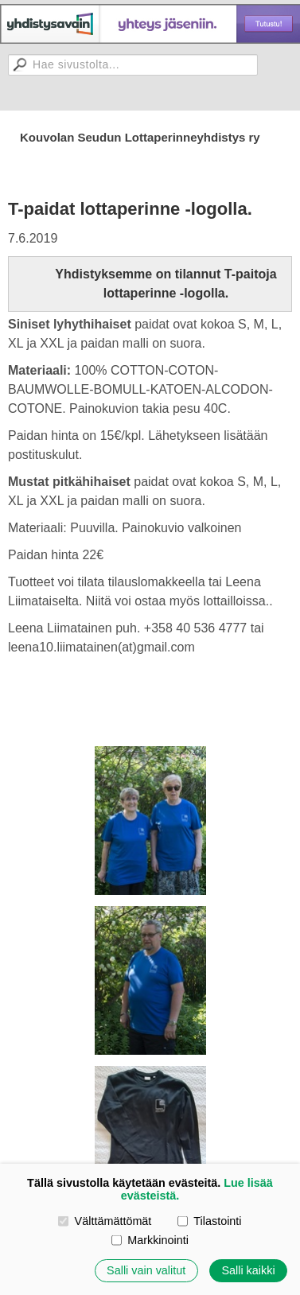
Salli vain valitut (146, 1270)
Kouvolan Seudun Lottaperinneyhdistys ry (140, 137)
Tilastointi (209, 1221)
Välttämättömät (104, 1221)
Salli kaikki (248, 1270)
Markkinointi (150, 1240)
